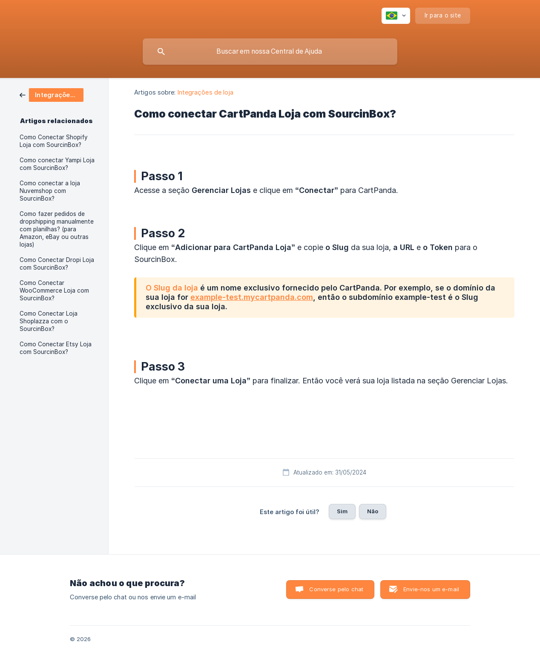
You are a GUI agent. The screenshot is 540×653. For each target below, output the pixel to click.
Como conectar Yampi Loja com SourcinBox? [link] (57, 164)
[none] (396, 16)
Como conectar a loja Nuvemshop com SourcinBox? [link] (50, 191)
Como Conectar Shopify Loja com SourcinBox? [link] (54, 141)
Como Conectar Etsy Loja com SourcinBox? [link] (56, 348)
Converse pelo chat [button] (336, 589)
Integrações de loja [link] (206, 92)
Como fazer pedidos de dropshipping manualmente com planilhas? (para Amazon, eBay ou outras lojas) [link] (57, 229)
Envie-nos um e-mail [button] (431, 589)
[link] (51, 94)
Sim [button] (342, 511)
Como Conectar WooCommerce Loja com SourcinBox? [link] (54, 290)
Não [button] (372, 511)
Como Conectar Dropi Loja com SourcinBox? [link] (57, 263)
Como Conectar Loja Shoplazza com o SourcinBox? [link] (49, 321)
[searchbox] (270, 51)
